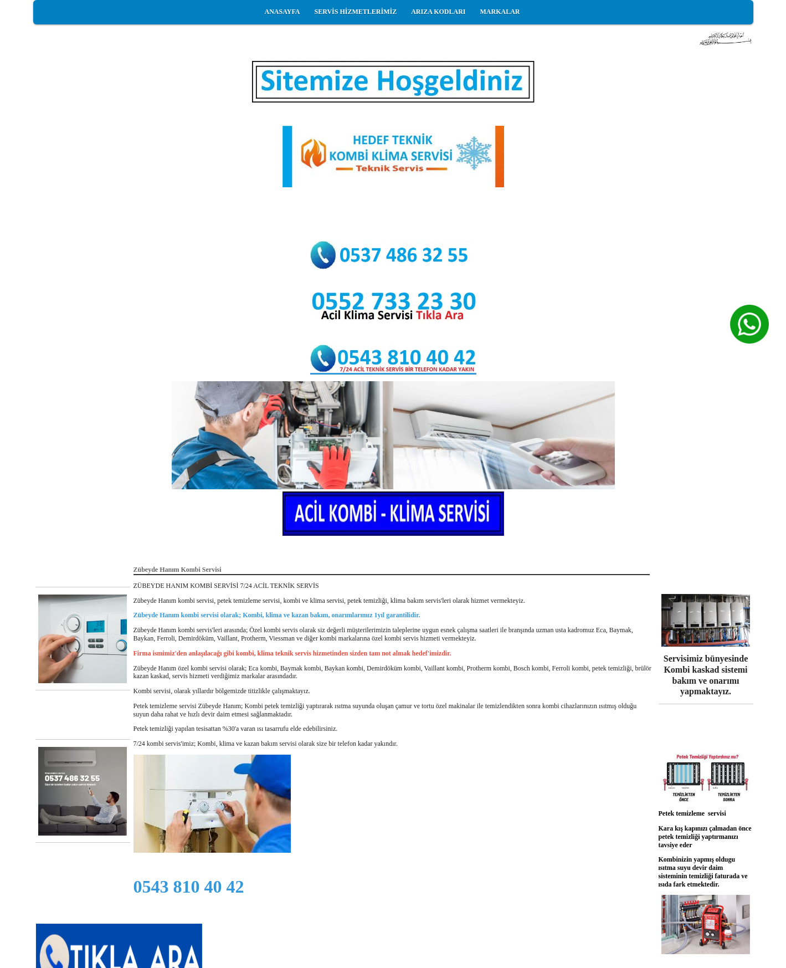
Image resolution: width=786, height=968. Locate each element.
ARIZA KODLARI (438, 12)
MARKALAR (500, 12)
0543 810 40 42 (188, 887)
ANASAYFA (282, 12)
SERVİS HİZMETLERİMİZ (356, 12)
